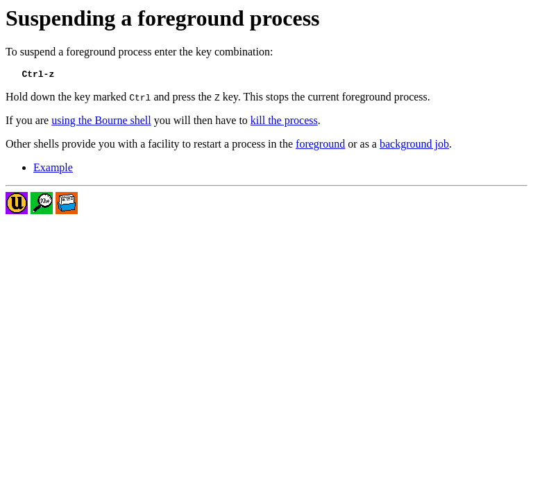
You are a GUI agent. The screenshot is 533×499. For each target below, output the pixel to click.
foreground (320, 146)
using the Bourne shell (101, 122)
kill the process (284, 122)
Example (53, 169)
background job (414, 146)
